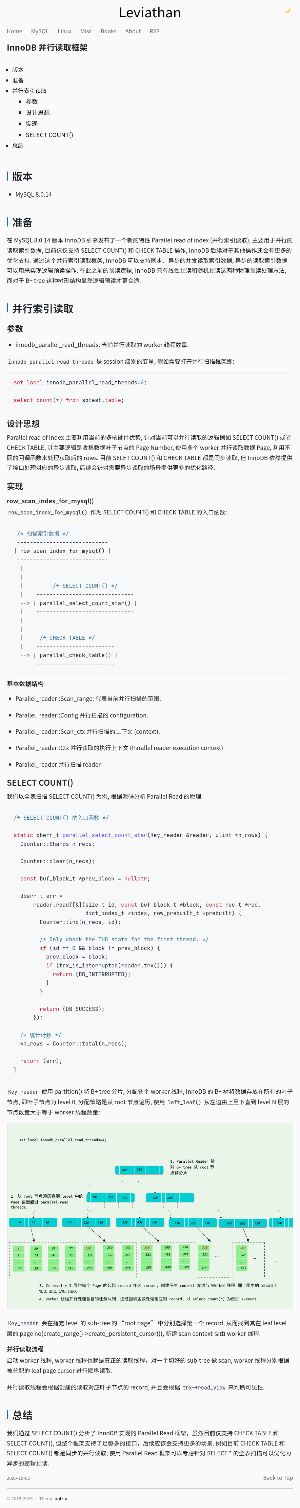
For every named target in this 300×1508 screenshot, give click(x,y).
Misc (86, 31)
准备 (18, 80)
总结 (18, 145)
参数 (32, 101)
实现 (32, 123)
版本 (18, 70)
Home (14, 31)
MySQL (40, 31)
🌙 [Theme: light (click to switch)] (287, 10)
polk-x (61, 1498)
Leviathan (150, 11)
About (133, 31)
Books (109, 31)
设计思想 (38, 112)
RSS (155, 31)
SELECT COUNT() (49, 134)
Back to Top (278, 1477)
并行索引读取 (29, 91)
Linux (65, 31)
